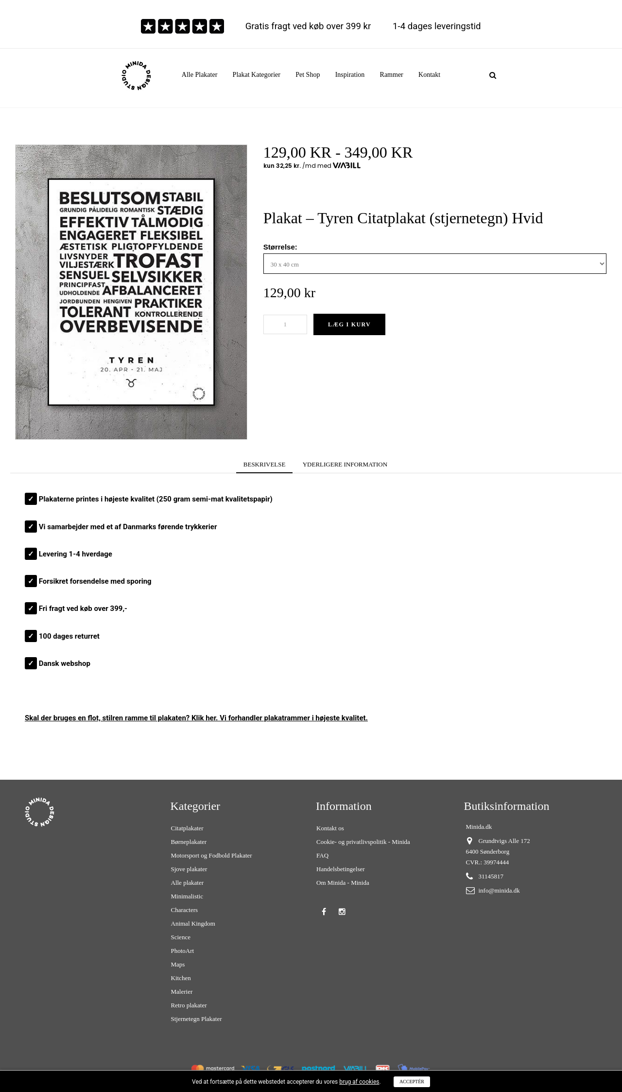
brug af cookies (359, 1081)
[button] (256, 75)
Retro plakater (189, 1005)
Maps (178, 964)
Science (180, 937)
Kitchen (181, 978)
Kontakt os (330, 828)
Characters (184, 909)
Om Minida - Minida (342, 882)
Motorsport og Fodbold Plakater (211, 855)
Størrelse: (281, 247)
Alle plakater (187, 882)
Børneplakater (189, 841)
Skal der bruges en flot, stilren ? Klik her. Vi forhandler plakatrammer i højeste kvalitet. (196, 718)
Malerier (182, 991)
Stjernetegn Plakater (196, 1018)
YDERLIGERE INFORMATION (345, 464)
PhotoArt (182, 950)
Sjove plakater (189, 869)
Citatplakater (187, 828)
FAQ (322, 855)
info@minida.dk (499, 890)
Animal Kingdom (193, 923)
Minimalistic (187, 896)
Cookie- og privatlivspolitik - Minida (363, 841)
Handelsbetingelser (340, 869)
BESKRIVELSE (264, 464)
